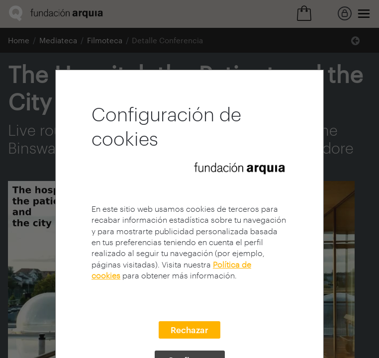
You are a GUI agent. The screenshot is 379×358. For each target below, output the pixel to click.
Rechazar (189, 330)
